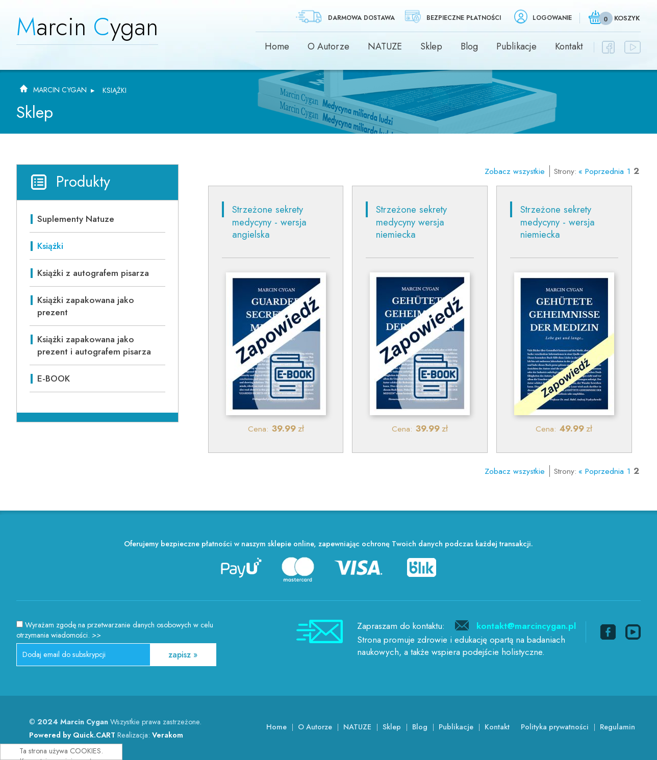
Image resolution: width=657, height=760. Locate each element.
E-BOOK (53, 378)
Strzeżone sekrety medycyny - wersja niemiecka (557, 221)
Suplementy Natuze (75, 219)
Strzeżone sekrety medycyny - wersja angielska (269, 221)
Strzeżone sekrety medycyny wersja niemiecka (411, 221)
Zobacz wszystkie (515, 171)
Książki (115, 90)
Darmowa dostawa (361, 17)
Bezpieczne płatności (463, 17)
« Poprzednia (601, 171)
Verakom (167, 735)
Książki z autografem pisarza (93, 273)
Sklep (431, 46)
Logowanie (552, 17)
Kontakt (569, 46)
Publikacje (516, 46)
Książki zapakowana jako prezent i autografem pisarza (94, 345)
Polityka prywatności (555, 727)
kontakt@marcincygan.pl (526, 626)
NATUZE (385, 46)
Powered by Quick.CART (72, 735)
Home (277, 46)
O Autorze (328, 46)
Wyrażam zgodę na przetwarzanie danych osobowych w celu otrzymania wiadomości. (114, 630)
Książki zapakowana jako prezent (85, 306)
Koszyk (627, 18)
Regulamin (617, 727)
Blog (469, 46)
